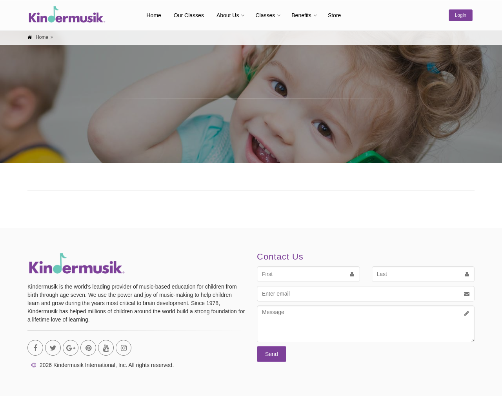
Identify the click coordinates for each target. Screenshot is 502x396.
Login (460, 15)
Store (334, 15)
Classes (265, 15)
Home (154, 15)
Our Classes (189, 15)
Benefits (301, 15)
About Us (227, 15)
